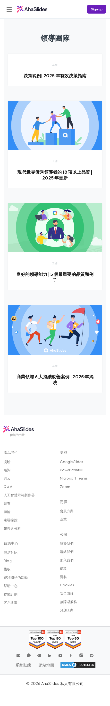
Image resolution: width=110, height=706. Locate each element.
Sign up (96, 9)
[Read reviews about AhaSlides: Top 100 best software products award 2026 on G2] (37, 639)
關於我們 (67, 543)
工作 (55, 64)
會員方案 (67, 511)
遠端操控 (10, 520)
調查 (7, 503)
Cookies (67, 585)
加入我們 (67, 560)
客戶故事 (10, 602)
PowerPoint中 (71, 470)
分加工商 (67, 610)
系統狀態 (23, 664)
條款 (63, 568)
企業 (63, 519)
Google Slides (71, 461)
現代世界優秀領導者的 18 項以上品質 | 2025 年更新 (54, 174)
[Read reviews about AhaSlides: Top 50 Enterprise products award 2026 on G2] (73, 639)
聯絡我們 (67, 551)
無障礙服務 (68, 601)
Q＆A (8, 486)
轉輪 (7, 511)
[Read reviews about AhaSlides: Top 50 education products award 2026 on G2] (55, 639)
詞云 (7, 478)
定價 (63, 501)
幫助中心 (10, 585)
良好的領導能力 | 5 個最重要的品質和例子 (54, 277)
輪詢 (7, 470)
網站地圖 (46, 664)
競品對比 (10, 552)
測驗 (7, 461)
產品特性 (11, 452)
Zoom (65, 486)
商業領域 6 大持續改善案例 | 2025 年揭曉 (55, 379)
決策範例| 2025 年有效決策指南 (55, 75)
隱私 (63, 576)
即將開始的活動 (16, 577)
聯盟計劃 (10, 594)
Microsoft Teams (74, 478)
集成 (63, 452)
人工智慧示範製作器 (19, 495)
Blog (8, 561)
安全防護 (67, 593)
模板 (7, 569)
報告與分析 (12, 528)
